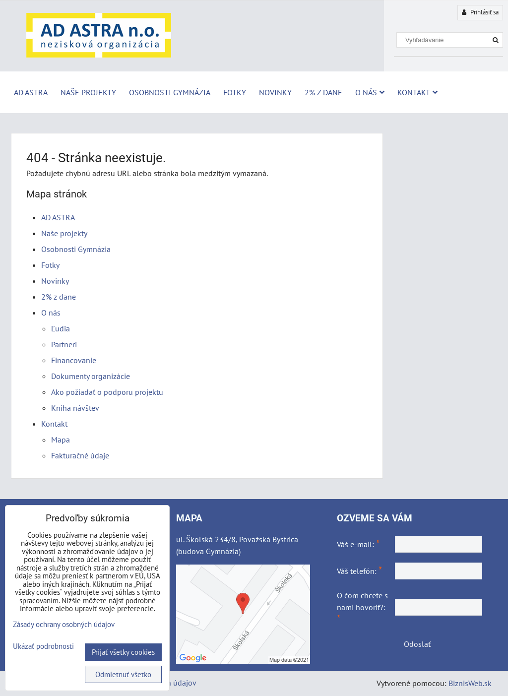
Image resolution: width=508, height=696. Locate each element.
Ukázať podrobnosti (43, 646)
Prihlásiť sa (480, 12)
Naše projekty (88, 92)
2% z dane (323, 92)
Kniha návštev (75, 408)
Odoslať (417, 644)
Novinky (275, 92)
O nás (369, 92)
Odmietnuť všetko (123, 674)
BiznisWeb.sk (470, 683)
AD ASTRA (31, 92)
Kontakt (417, 92)
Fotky (234, 92)
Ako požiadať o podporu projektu (107, 392)
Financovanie (73, 360)
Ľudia (60, 328)
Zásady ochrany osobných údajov (64, 624)
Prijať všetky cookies (123, 652)
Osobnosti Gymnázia (169, 92)
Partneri (64, 344)
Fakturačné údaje (80, 455)
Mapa (60, 439)
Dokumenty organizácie (90, 376)
